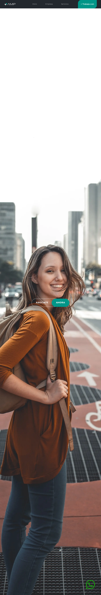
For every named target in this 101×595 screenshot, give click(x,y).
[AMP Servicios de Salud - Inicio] (13, 4)
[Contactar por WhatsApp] (90, 584)
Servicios (65, 4)
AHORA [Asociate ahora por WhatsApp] (60, 302)
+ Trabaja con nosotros (87, 5)
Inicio (34, 4)
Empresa (49, 4)
